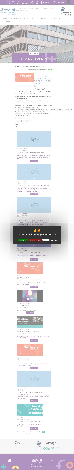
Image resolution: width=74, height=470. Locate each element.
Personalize (45, 240)
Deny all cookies (35, 240)
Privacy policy (53, 240)
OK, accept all (23, 240)
